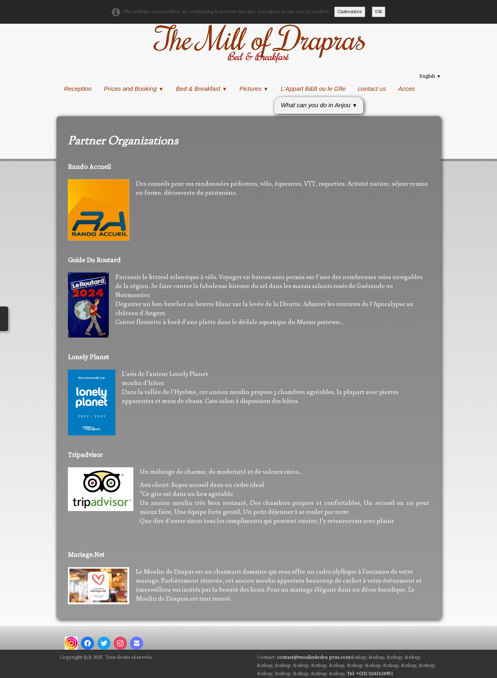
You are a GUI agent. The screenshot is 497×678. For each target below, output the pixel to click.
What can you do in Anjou (319, 104)
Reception (78, 88)
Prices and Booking (134, 88)
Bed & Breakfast (201, 88)
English (430, 76)
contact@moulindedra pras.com (314, 657)
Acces (406, 88)
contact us (372, 88)
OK (378, 12)
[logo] (258, 43)
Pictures (253, 88)
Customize (349, 12)
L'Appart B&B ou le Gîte (313, 88)
